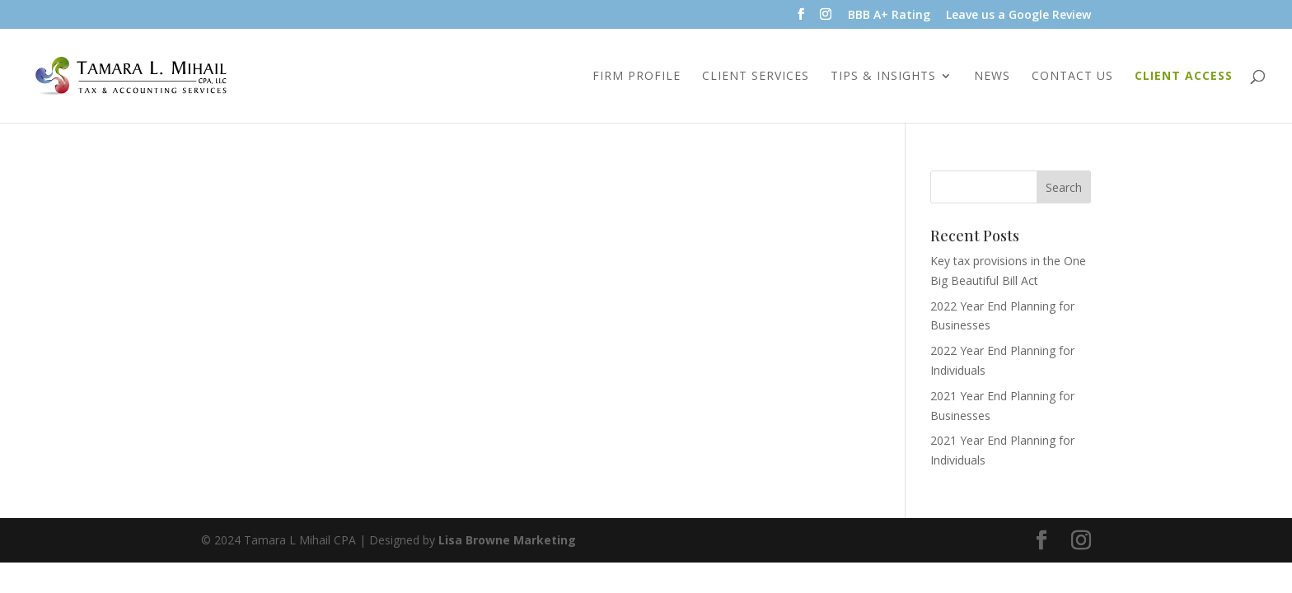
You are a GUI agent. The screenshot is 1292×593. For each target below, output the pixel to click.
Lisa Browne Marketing (507, 540)
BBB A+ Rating (889, 15)
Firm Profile (636, 76)
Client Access (1184, 76)
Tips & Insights (883, 76)
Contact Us (1072, 76)
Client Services (755, 76)
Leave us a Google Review (1018, 15)
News (992, 76)
